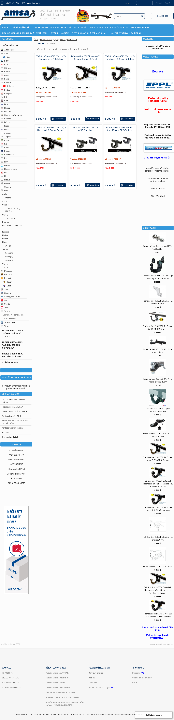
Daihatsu (8, 86)
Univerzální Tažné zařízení (14, 314)
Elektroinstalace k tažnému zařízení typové (12, 333)
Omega (8, 245)
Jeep (5, 140)
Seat (5, 289)
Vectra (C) (8, 260)
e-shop (153, 644)
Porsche (6, 274)
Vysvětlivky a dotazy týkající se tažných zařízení (15, 421)
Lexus (5, 158)
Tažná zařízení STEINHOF (57, 677)
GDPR (134, 682)
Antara (8, 197)
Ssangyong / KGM (10, 296)
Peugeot (6, 271)
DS (4, 97)
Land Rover (7, 154)
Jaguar (6, 136)
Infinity (5, 122)
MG (4, 172)
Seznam (51, 43)
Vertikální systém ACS (11, 416)
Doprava (5, 432)
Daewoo (6, 82)
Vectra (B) (8, 256)
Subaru (6, 293)
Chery (5, 75)
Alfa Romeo (7, 49)
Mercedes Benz (9, 169)
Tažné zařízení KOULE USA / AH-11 (158, 566)
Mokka (5, 238)
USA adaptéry (9, 318)
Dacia (5, 79)
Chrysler (6, 118)
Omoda (6, 187)
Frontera (6, 222)
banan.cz (168, 644)
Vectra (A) (8, 253)
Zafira (5, 267)
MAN (4, 161)
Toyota (6, 311)
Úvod (36, 39)
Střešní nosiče (10, 362)
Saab (7, 285)
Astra (4, 201)
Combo (5, 204)
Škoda (5, 304)
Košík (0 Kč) (162, 16)
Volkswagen (8, 322)
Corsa (5, 215)
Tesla (5, 307)
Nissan (5, 183)
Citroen (6, 68)
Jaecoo (6, 133)
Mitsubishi (7, 179)
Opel (4, 190)
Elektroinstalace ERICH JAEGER (60, 692)
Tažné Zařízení (10, 45)
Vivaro (5, 264)
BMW (5, 61)
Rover (7, 282)
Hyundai (6, 111)
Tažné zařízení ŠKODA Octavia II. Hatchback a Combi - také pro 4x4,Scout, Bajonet (158, 590)
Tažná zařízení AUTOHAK (12, 407)
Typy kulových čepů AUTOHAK (14, 411)
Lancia (5, 151)
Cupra (5, 71)
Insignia (5, 232)
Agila (4, 194)
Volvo (5, 326)
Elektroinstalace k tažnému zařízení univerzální (12, 345)
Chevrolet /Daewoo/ (11, 115)
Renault (6, 278)
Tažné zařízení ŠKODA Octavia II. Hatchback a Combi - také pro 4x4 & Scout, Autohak (158, 484)
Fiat (4, 100)
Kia (4, 144)
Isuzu (5, 126)
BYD (4, 64)
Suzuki (5, 300)
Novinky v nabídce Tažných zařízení (62, 697)
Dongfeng (7, 93)
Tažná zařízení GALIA (55, 682)
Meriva (5, 235)
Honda (5, 108)
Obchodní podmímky (10, 437)
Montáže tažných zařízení (12, 428)
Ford (4, 104)
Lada (5, 147)
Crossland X (10, 218)
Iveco (5, 129)
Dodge (5, 90)
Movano (5, 242)
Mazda (5, 165)
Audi (4, 53)
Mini (4, 176)
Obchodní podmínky (141, 677)
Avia (7, 57)
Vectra (5, 249)
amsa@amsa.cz (33, 3)
